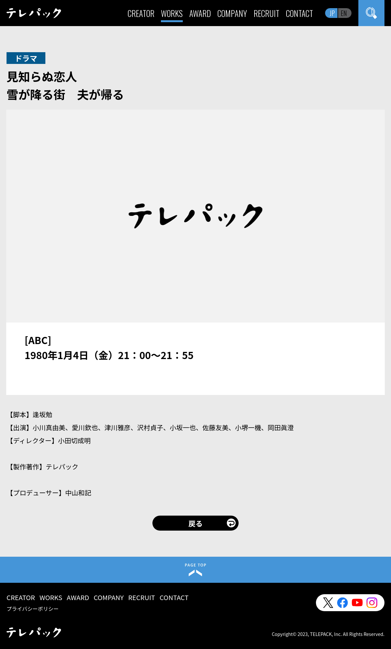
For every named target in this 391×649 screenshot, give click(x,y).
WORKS (172, 13)
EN (344, 13)
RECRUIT (266, 13)
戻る (195, 523)
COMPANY (232, 13)
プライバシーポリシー (33, 608)
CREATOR (141, 13)
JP (332, 13)
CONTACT (299, 13)
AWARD (200, 13)
